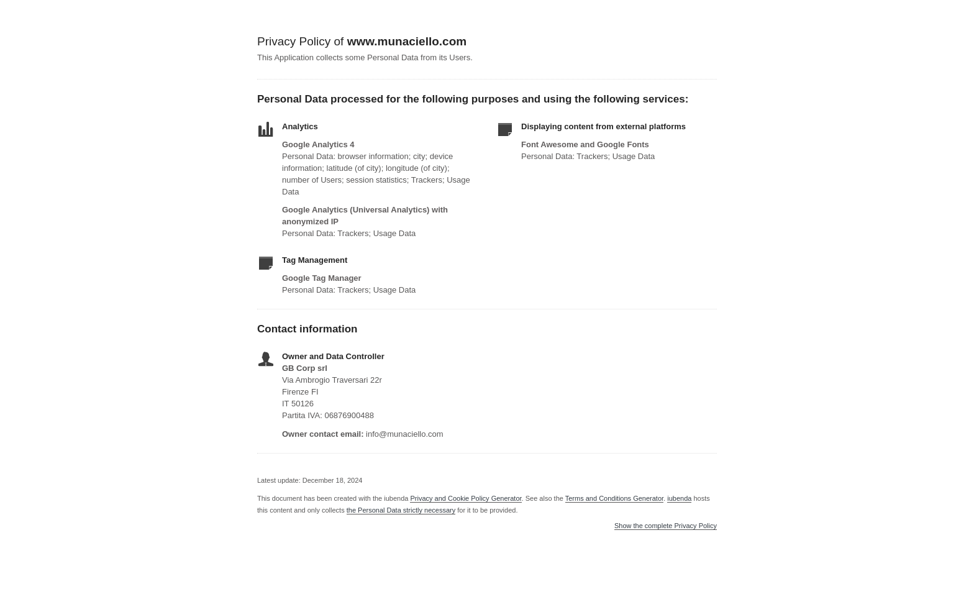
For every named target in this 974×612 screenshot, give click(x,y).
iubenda (679, 498)
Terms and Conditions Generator (614, 498)
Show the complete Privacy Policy (665, 526)
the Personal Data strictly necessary (401, 510)
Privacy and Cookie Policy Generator (465, 498)
